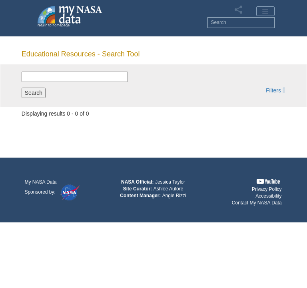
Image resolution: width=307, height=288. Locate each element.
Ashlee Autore (168, 189)
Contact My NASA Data (257, 203)
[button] (275, 90)
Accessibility (268, 196)
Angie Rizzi (174, 195)
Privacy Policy (267, 189)
